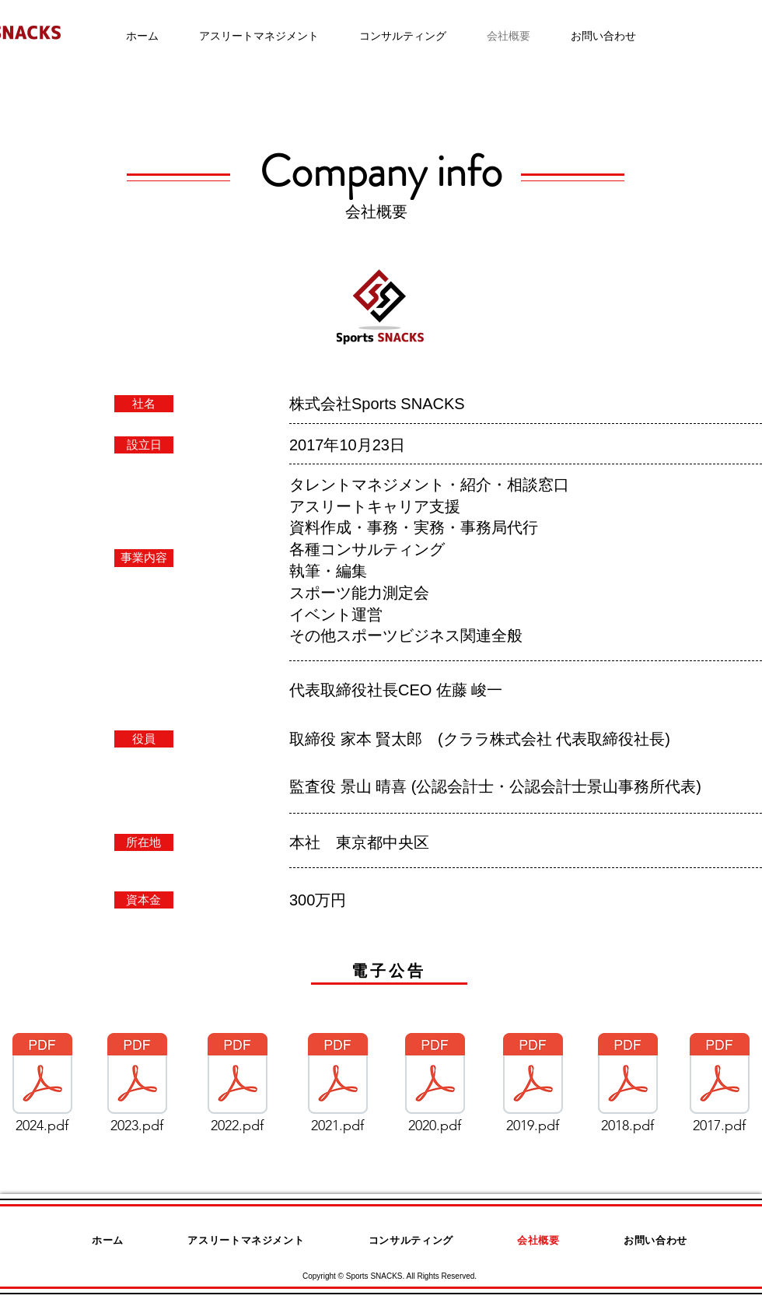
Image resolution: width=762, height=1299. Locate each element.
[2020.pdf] (435, 1087)
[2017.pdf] (719, 1087)
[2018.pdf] (627, 1087)
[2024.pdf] (42, 1087)
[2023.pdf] (137, 1087)
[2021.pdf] (337, 1087)
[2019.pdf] (533, 1087)
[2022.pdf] (237, 1087)
